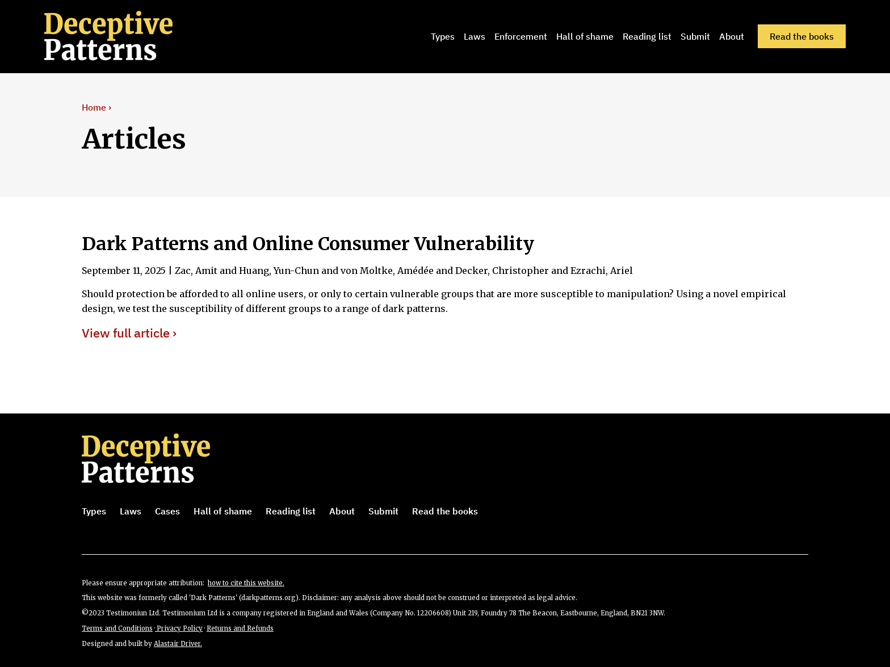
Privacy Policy (179, 628)
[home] (124, 36)
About (731, 36)
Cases (167, 511)
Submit (695, 36)
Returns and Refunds (240, 628)
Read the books (802, 36)
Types (443, 36)
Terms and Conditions (117, 628)
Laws (474, 36)
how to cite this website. (246, 583)
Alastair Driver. (178, 644)
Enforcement (520, 36)
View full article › (129, 333)
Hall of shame (585, 36)
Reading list (647, 36)
